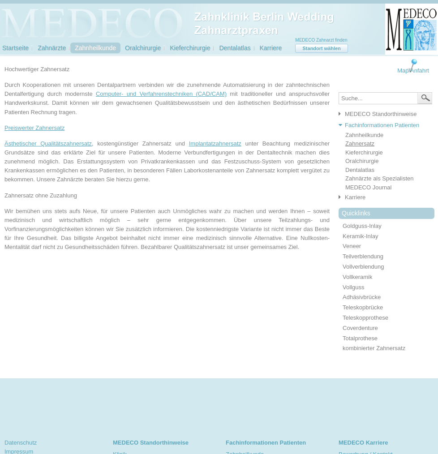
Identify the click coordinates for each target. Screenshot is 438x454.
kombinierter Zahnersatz (374, 348)
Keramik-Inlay (360, 236)
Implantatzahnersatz (215, 143)
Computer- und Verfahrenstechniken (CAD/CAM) (161, 93)
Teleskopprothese (365, 317)
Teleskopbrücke (363, 307)
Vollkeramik (357, 277)
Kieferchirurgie (190, 47)
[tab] (383, 114)
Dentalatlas (234, 47)
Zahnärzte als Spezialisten (379, 178)
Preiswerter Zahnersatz (34, 127)
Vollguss (353, 287)
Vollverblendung (363, 266)
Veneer (352, 246)
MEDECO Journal (368, 187)
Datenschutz (20, 442)
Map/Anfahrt (413, 70)
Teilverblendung (363, 256)
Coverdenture (360, 328)
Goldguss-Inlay (362, 226)
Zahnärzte (52, 47)
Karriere (271, 47)
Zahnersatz (359, 143)
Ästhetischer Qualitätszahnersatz (48, 143)
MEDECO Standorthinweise (381, 114)
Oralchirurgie (143, 47)
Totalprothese (360, 338)
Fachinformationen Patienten (382, 125)
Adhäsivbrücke (362, 297)
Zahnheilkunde (95, 47)
